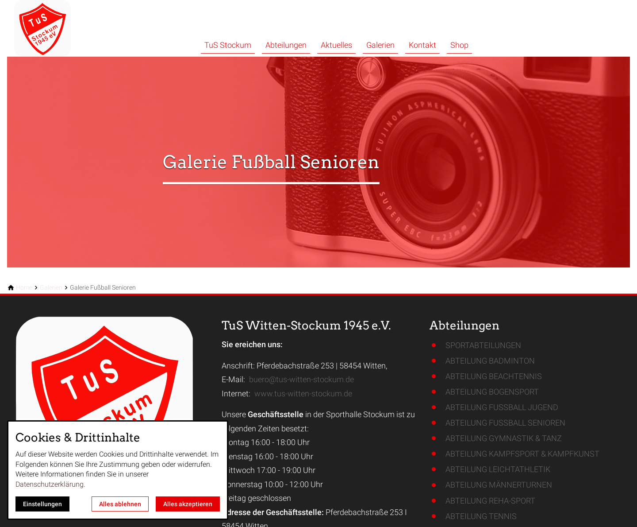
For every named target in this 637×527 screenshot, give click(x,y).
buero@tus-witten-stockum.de (301, 379)
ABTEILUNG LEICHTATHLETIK (497, 469)
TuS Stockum (227, 45)
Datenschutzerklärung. (50, 484)
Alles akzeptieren (187, 504)
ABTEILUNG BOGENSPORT (492, 391)
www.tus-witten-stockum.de (303, 393)
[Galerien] (51, 288)
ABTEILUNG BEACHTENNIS (493, 376)
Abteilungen (286, 45)
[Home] (24, 288)
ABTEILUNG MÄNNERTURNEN (498, 484)
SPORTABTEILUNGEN (483, 345)
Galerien (380, 45)
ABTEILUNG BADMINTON (490, 360)
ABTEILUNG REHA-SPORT (490, 500)
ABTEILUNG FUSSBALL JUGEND (501, 407)
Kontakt (422, 45)
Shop (459, 45)
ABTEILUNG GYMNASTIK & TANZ (503, 438)
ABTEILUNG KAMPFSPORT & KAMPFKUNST (522, 453)
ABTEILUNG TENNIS (481, 516)
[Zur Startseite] (67, 28)
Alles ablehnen (120, 504)
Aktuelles (336, 45)
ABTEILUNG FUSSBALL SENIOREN (505, 422)
